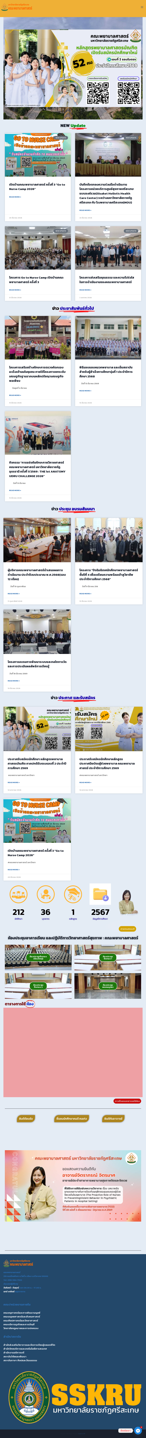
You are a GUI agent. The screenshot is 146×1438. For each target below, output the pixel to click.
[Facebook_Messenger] (138, 1430)
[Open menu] (142, 7)
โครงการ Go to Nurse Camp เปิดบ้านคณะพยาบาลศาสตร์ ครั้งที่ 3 (36, 279)
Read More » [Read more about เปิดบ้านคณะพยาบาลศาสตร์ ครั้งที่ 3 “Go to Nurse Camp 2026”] (15, 197)
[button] (8, 68)
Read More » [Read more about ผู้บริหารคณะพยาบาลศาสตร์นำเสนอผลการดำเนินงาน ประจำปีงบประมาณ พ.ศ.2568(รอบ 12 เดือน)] (14, 593)
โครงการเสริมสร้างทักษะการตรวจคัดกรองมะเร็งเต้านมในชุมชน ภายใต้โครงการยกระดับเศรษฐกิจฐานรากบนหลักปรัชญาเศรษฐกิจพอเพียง (37, 374)
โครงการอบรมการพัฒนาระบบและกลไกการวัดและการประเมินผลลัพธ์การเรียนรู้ (37, 664)
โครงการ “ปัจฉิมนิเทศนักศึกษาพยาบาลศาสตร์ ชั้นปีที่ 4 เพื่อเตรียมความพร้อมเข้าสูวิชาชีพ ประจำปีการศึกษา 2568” (108, 574)
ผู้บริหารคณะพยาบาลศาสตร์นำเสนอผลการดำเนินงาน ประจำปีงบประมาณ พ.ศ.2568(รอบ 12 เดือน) (37, 574)
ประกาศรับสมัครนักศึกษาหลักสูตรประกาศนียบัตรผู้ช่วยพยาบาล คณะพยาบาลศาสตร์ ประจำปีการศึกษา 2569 (107, 763)
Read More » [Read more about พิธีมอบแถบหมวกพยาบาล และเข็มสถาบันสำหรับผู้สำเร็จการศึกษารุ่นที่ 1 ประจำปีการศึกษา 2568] (85, 390)
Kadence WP (81, 1434)
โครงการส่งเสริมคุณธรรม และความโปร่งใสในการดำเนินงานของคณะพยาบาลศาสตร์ (106, 279)
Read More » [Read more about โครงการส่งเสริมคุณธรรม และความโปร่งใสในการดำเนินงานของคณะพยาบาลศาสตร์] (85, 290)
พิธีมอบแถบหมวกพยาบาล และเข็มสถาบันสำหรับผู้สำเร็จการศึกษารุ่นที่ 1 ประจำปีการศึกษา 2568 (106, 372)
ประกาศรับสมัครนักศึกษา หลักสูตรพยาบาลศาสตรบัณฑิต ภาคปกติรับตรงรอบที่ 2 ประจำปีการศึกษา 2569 (37, 763)
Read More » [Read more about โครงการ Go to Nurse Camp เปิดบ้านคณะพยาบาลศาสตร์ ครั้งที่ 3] (15, 290)
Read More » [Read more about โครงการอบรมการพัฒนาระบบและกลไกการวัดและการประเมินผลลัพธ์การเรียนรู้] (14, 681)
